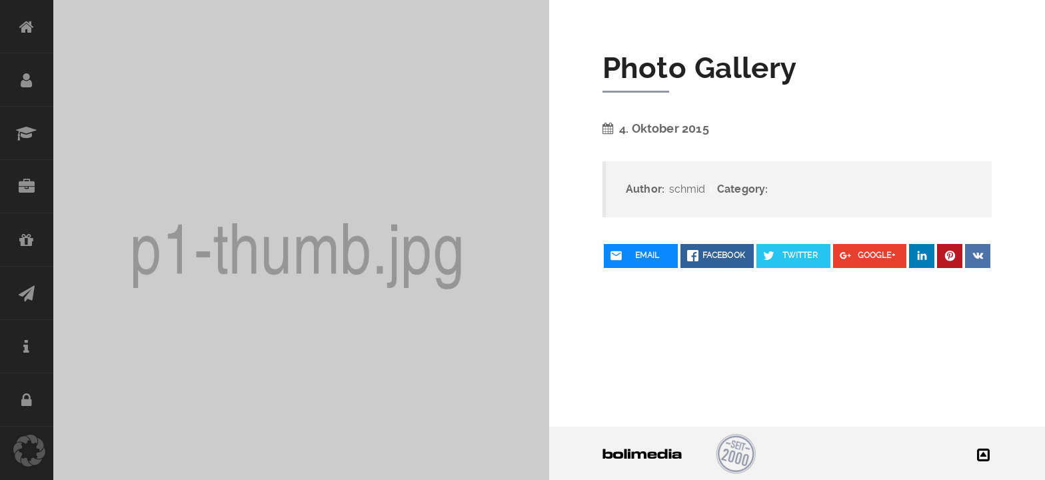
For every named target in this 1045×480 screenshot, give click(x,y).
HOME (26, 26)
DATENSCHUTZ (26, 400)
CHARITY (26, 240)
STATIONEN (26, 133)
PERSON (26, 80)
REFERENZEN (26, 186)
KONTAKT (26, 293)
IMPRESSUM (26, 346)
